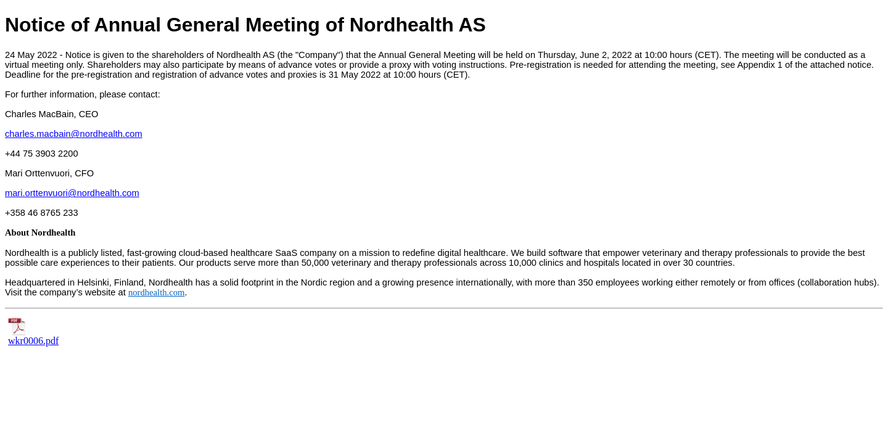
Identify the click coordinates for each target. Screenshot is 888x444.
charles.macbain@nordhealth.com (73, 134)
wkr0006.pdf (33, 336)
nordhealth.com (156, 292)
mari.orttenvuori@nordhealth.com (72, 193)
